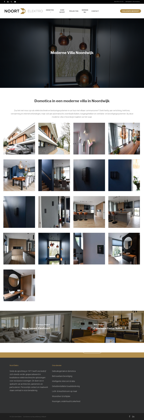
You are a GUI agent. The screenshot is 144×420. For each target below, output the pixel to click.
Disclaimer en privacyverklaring (31, 416)
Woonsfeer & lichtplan (61, 396)
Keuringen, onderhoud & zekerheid (66, 401)
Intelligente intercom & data (63, 381)
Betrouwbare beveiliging (62, 376)
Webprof (43, 416)
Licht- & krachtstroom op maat (64, 391)
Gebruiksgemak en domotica (64, 371)
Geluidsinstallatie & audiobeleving (66, 386)
